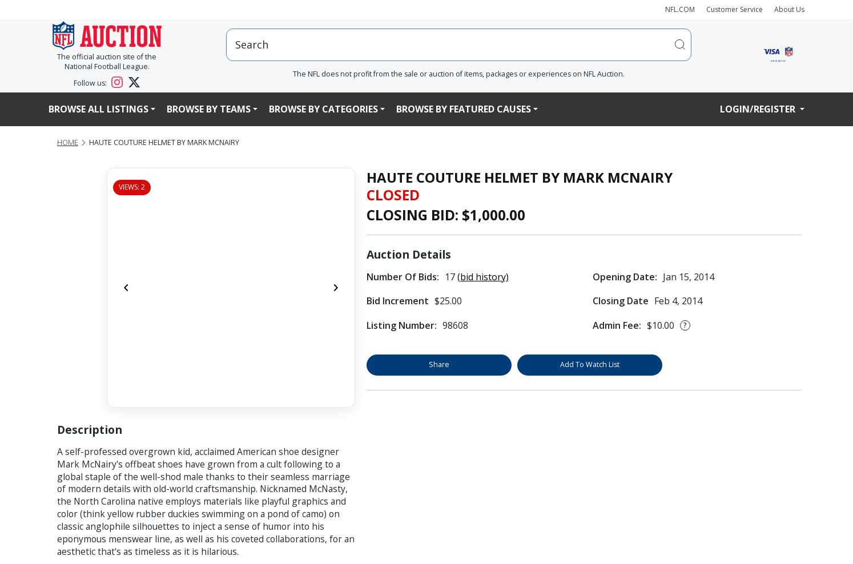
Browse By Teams (209, 109)
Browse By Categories (323, 109)
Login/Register (759, 109)
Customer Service (734, 9)
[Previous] (126, 288)
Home (67, 142)
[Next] (336, 288)
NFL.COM (680, 9)
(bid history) (483, 277)
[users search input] (458, 45)
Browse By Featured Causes (463, 109)
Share (439, 364)
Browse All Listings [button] (98, 109)
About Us (789, 9)
